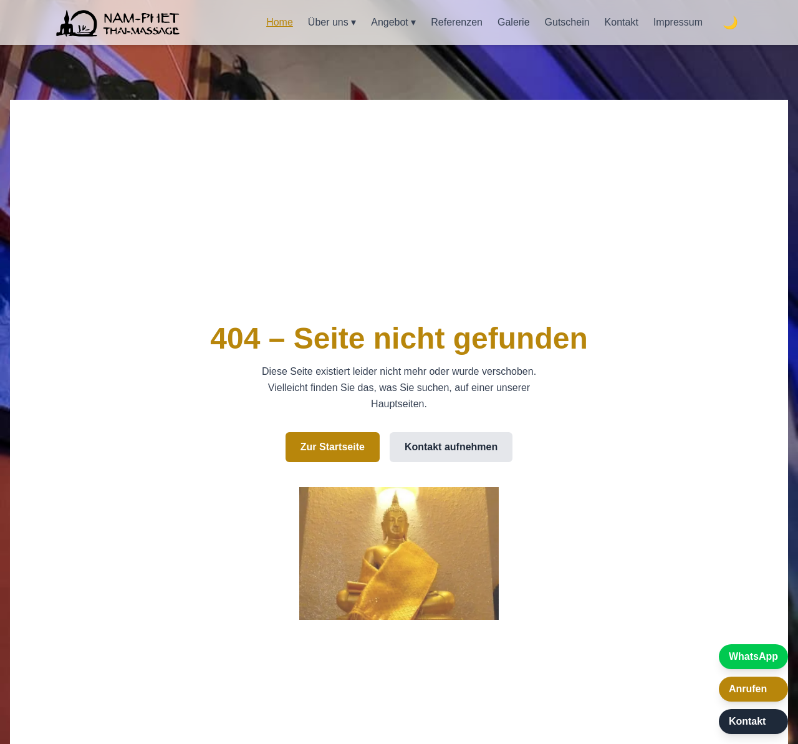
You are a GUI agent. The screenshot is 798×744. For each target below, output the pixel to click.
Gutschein (567, 22)
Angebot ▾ (393, 22)
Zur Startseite (332, 447)
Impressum (678, 22)
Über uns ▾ (332, 22)
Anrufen (748, 689)
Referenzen (457, 22)
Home (279, 22)
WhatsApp (753, 656)
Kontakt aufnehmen (451, 447)
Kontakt (621, 22)
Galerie (514, 22)
